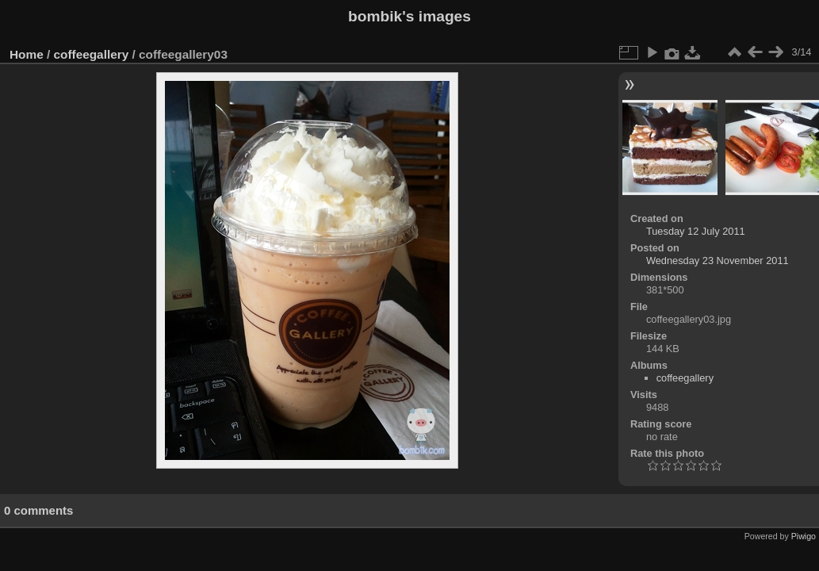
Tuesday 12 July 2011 (695, 231)
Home (27, 54)
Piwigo (803, 536)
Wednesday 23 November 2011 (717, 260)
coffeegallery (91, 54)
